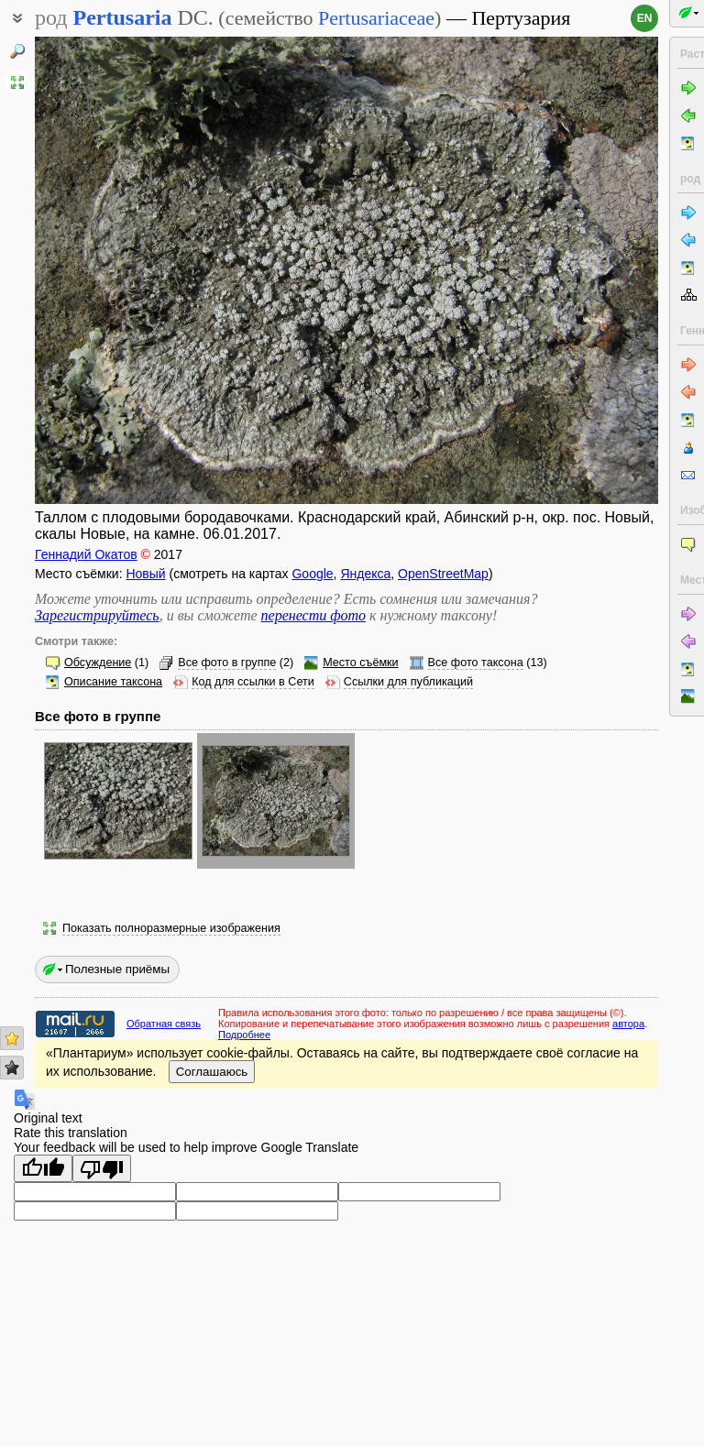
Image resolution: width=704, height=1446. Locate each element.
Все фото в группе (227, 662)
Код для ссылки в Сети (253, 681)
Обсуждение (97, 662)
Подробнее (244, 1034)
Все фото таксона (475, 662)
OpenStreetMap (443, 573)
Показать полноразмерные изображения (171, 928)
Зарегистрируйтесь (97, 615)
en (645, 18)
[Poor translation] (101, 1168)
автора (628, 1023)
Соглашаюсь (212, 1072)
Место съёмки (360, 662)
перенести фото (313, 615)
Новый (145, 573)
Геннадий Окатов (86, 554)
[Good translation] (43, 1168)
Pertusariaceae (376, 17)
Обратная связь (163, 1023)
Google (312, 573)
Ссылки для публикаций (408, 681)
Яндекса (365, 573)
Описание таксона (113, 681)
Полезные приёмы (117, 969)
